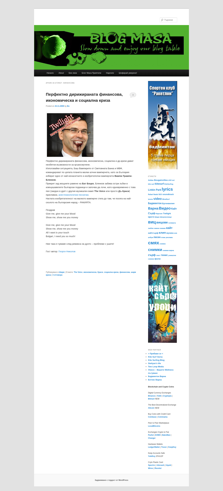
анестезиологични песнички (74, 194)
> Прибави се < (155, 353)
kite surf (151, 184)
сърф (152, 255)
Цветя (151, 217)
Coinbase (152, 417)
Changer (152, 438)
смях (153, 242)
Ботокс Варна (155, 380)
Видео (165, 208)
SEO (160, 194)
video (157, 198)
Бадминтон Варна (157, 376)
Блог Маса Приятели (91, 73)
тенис (164, 255)
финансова (125, 272)
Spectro (151, 465)
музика (169, 233)
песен (157, 237)
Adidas (151, 180)
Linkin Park (154, 190)
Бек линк (73, 73)
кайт (169, 227)
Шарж (61, 272)
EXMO (158, 435)
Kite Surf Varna (155, 357)
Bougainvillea (161, 180)
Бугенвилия (168, 203)
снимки (155, 249)
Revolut (158, 468)
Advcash (160, 465)
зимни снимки (160, 228)
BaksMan (166, 435)
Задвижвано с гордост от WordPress (111, 480)
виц (152, 222)
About (61, 73)
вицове (162, 222)
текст (158, 255)
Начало (50, 73)
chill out (171, 180)
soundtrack (168, 194)
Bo (68, 106)
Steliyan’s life (154, 363)
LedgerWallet (154, 447)
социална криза (111, 272)
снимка (163, 244)
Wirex (150, 468)
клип (162, 232)
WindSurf (166, 199)
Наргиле (110, 73)
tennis (150, 199)
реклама (169, 237)
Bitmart (151, 399)
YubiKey (151, 456)
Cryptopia (167, 396)
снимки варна (168, 250)
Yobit (159, 396)
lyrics (167, 189)
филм (158, 259)
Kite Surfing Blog (156, 360)
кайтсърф (153, 233)
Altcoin (151, 408)
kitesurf (159, 183)
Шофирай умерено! (128, 73)
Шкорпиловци (166, 217)
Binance (151, 396)
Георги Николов (67, 251)
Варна (153, 208)
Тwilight (167, 213)
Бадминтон (155, 203)
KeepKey (172, 447)
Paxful (151, 435)
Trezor (164, 447)
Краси (100, 272)
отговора (57, 275)
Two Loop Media (156, 366)
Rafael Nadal (153, 194)
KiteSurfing (168, 184)
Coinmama (162, 417)
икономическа (89, 272)
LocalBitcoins (154, 426)
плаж (163, 237)
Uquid (168, 465)
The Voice (78, 272)
